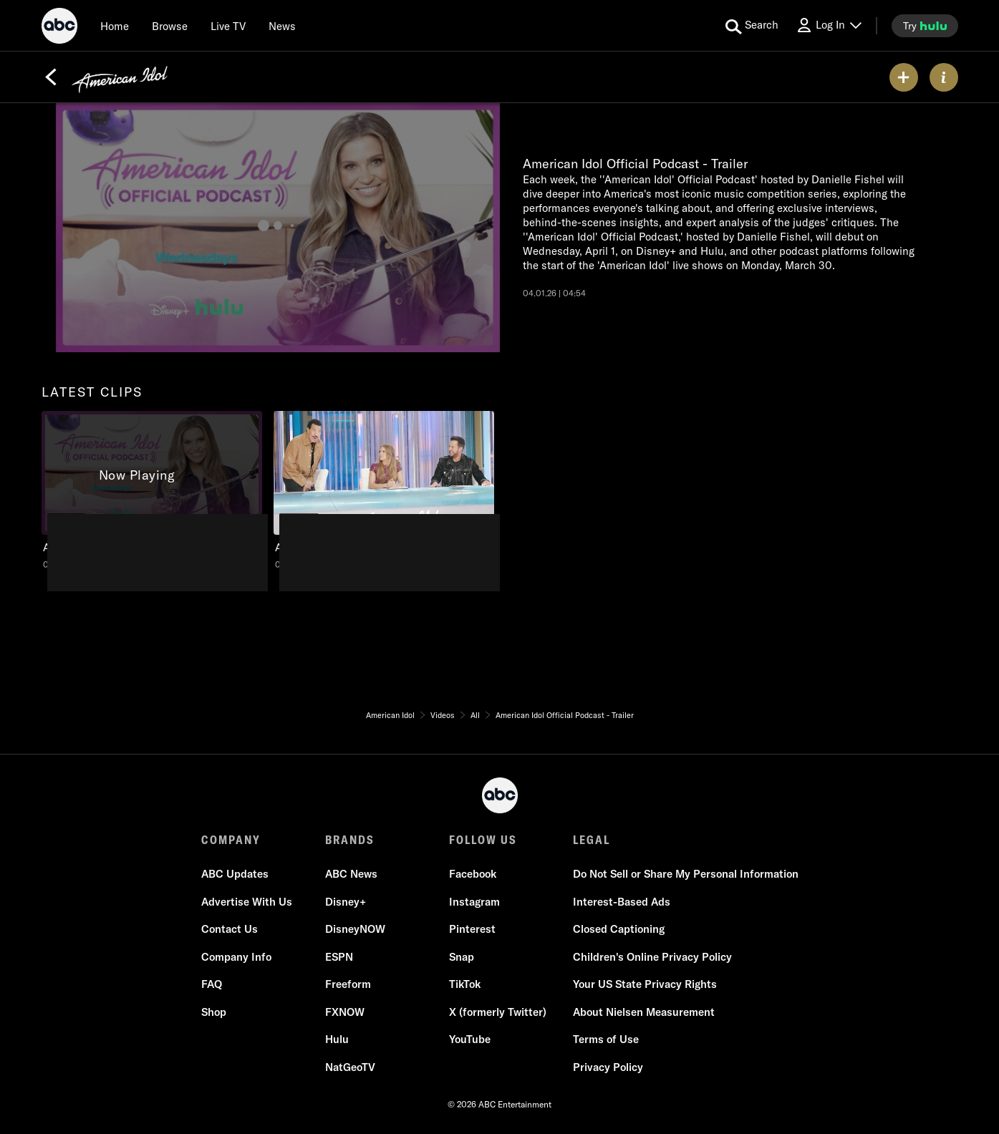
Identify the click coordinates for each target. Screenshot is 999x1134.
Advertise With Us (246, 901)
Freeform (348, 984)
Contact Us (229, 929)
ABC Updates (235, 874)
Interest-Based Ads (621, 901)
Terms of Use (606, 1039)
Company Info (236, 957)
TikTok (465, 984)
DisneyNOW (355, 929)
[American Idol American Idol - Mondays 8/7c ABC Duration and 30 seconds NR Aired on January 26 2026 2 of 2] (384, 491)
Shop (213, 1012)
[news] (282, 25)
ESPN (339, 957)
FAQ (211, 984)
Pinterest (472, 929)
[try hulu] (925, 25)
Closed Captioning (619, 929)
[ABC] (59, 28)
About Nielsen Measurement (644, 1012)
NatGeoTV (350, 1067)
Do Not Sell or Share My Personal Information (685, 874)
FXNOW (345, 1012)
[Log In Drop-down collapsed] (829, 25)
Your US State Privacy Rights (645, 984)
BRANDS (350, 839)
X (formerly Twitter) (497, 1012)
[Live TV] (228, 25)
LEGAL (591, 839)
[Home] (114, 25)
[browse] (170, 25)
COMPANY (231, 839)
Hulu (337, 1039)
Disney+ (345, 901)
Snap (461, 957)
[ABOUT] (944, 77)
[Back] (51, 77)
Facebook (472, 874)
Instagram (474, 901)
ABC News (351, 874)
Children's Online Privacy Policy (652, 957)
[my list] (903, 77)
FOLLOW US (483, 839)
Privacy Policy (608, 1067)
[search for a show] (751, 25)
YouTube (470, 1039)
